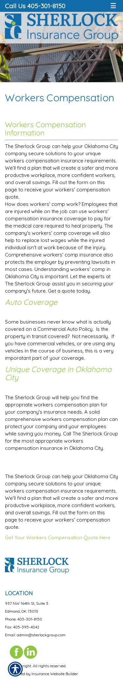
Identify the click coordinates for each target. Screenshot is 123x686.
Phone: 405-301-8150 (23, 619)
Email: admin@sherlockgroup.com (35, 634)
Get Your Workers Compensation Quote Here (58, 537)
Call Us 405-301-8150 (35, 6)
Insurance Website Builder (54, 673)
